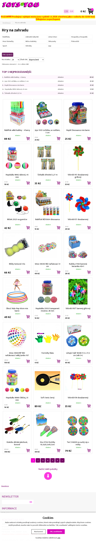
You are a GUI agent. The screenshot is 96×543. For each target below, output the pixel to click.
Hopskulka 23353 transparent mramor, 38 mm (48, 309)
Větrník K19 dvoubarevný (78, 397)
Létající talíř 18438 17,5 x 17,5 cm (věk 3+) (78, 354)
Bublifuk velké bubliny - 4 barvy (15, 77)
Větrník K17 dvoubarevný (78, 219)
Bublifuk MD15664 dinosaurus (47, 219)
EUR (71, 11)
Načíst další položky (48, 469)
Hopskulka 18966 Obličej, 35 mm (17, 398)
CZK (66, 11)
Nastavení (38, 531)
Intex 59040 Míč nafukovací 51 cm (47, 265)
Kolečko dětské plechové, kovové (17, 443)
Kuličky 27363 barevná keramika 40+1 (78, 265)
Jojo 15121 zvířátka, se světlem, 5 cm (16, 81)
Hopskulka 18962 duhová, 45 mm (16, 89)
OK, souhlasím (56, 531)
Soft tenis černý (47, 397)
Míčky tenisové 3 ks (17, 264)
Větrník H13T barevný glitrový (78, 308)
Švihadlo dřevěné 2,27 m (13, 93)
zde (58, 537)
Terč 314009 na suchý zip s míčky (78, 443)
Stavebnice (5, 486)
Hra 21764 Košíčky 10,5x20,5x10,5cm (47, 443)
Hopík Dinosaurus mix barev (14, 85)
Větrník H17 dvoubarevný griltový (78, 175)
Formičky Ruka (48, 353)
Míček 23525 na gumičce (17, 219)
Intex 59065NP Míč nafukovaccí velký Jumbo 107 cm (17, 354)
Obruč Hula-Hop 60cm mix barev (17, 309)
